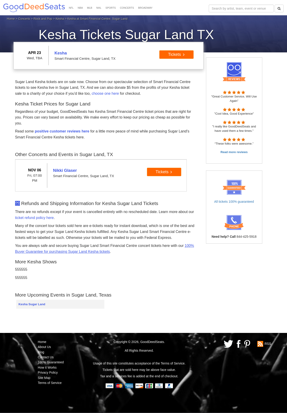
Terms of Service (50, 383)
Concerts (24, 18)
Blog (41, 352)
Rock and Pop (42, 18)
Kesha (60, 18)
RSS (268, 344)
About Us (44, 347)
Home (11, 18)
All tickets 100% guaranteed (234, 201)
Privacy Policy (48, 372)
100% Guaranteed (51, 362)
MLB (89, 7)
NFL (71, 7)
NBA (80, 7)
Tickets (176, 54)
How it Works (47, 367)
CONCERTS (127, 7)
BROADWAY (145, 7)
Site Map (44, 378)
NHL (98, 7)
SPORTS (111, 7)
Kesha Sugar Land (32, 304)
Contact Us (46, 357)
